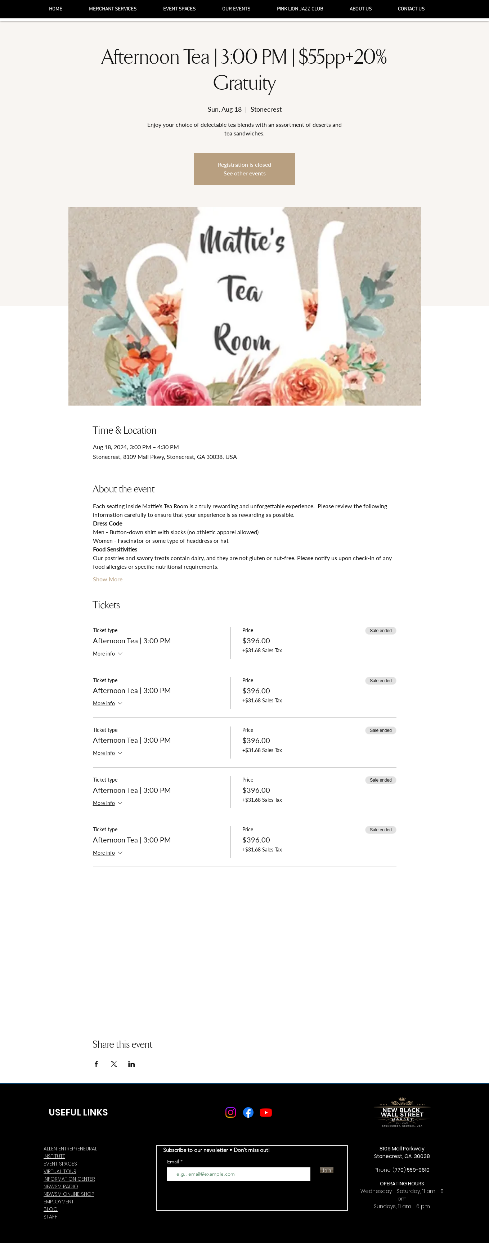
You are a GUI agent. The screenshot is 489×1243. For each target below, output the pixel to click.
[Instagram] (231, 1112)
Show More (107, 579)
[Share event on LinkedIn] (131, 1064)
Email (173, 1161)
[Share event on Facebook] (96, 1064)
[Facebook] (248, 1112)
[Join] (326, 1170)
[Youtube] (266, 1112)
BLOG (51, 1209)
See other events (245, 173)
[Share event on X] (114, 1064)
